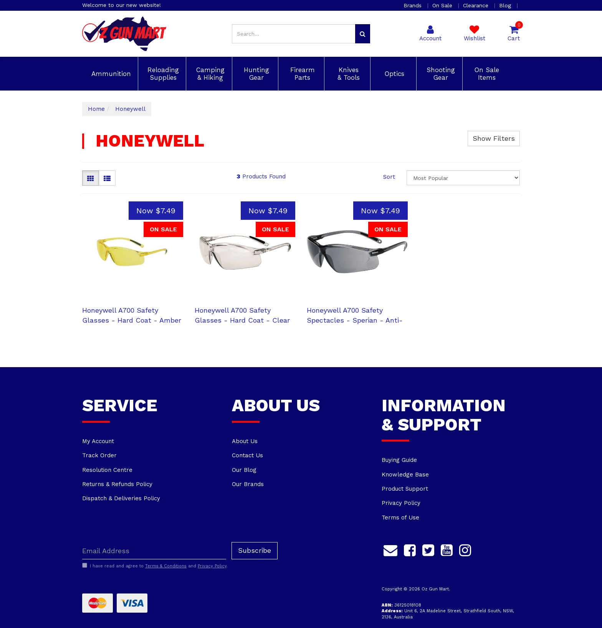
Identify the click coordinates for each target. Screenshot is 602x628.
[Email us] (390, 549)
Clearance (476, 5)
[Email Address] (154, 550)
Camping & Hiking (209, 73)
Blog (506, 5)
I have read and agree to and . (155, 566)
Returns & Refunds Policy (117, 484)
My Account (98, 441)
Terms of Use (400, 517)
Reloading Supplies (162, 73)
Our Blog (244, 469)
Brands (413, 5)
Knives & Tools (347, 73)
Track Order (99, 455)
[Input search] (294, 33)
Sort (389, 176)
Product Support (405, 488)
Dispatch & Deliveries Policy (121, 498)
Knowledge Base (405, 474)
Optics (393, 73)
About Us (245, 441)
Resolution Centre (107, 469)
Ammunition (110, 73)
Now (155, 210)
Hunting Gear (255, 73)
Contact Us (247, 455)
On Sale (443, 5)
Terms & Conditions (166, 566)
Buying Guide (399, 460)
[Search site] (362, 33)
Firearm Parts (301, 73)
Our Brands (248, 484)
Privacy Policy (401, 502)
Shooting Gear (439, 73)
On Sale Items (485, 73)
